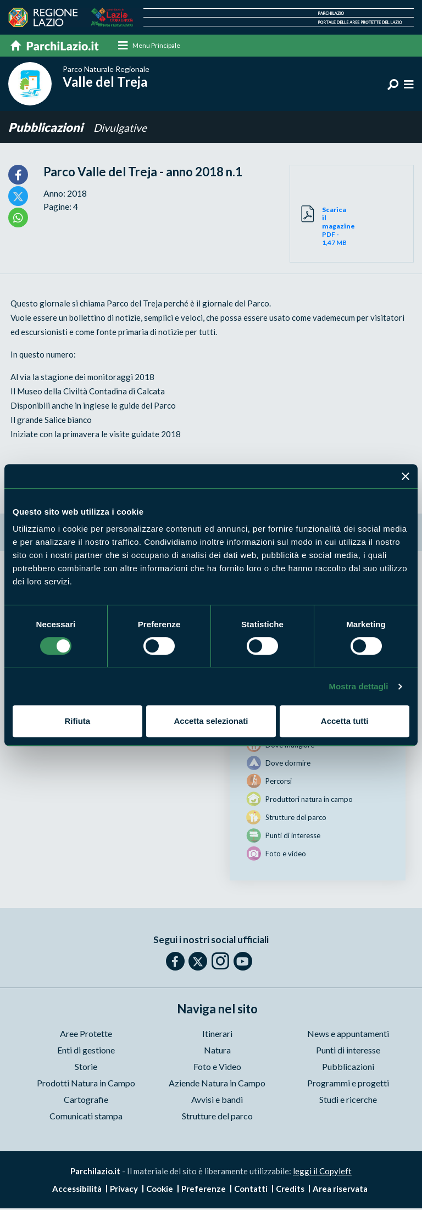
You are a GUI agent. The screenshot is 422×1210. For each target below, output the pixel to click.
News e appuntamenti (348, 1035)
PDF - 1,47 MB (337, 228)
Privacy (124, 1190)
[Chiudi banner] (405, 476)
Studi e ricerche (348, 1101)
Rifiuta (77, 721)
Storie (86, 1068)
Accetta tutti (345, 721)
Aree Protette (86, 1035)
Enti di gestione (86, 1052)
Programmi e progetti (348, 1085)
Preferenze (203, 1190)
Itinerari (217, 1035)
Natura (217, 1052)
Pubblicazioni (46, 129)
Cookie (159, 1190)
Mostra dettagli (358, 686)
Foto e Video (217, 1068)
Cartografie (86, 1101)
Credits (290, 1190)
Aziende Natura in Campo (217, 1085)
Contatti (251, 1190)
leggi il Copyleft (322, 1173)
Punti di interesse (348, 1052)
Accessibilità (77, 1190)
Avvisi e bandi (217, 1101)
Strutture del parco (217, 1118)
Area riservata (340, 1190)
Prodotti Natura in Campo (86, 1085)
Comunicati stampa (86, 1118)
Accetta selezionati (211, 721)
